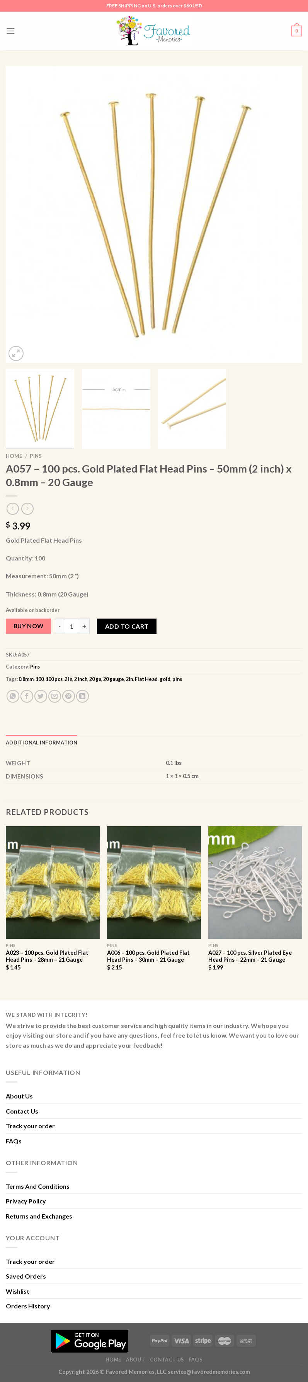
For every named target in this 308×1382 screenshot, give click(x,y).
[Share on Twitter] (40, 696)
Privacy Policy (26, 1201)
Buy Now (29, 625)
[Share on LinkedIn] (82, 696)
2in (129, 679)
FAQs (14, 1141)
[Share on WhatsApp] (13, 696)
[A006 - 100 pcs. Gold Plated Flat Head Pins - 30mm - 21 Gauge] (154, 882)
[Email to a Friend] (54, 696)
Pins (36, 456)
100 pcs (54, 679)
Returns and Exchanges (39, 1216)
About (135, 1360)
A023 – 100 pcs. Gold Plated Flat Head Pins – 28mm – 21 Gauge (47, 956)
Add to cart (127, 626)
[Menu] (10, 30)
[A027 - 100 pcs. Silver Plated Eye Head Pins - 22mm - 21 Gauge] (255, 882)
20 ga (95, 679)
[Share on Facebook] (26, 696)
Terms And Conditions (38, 1186)
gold (165, 679)
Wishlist (17, 1291)
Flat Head (146, 679)
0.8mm (26, 679)
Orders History (28, 1306)
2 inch (80, 679)
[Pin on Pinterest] (68, 696)
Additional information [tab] (42, 742)
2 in (68, 679)
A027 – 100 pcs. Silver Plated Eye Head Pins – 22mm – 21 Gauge (250, 956)
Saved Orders (26, 1276)
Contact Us (22, 1111)
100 (40, 679)
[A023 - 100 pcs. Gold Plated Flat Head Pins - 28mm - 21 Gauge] (53, 882)
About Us (19, 1096)
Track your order (30, 1125)
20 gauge (113, 679)
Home (14, 456)
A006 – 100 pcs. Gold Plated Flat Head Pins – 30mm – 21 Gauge (148, 956)
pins (177, 679)
